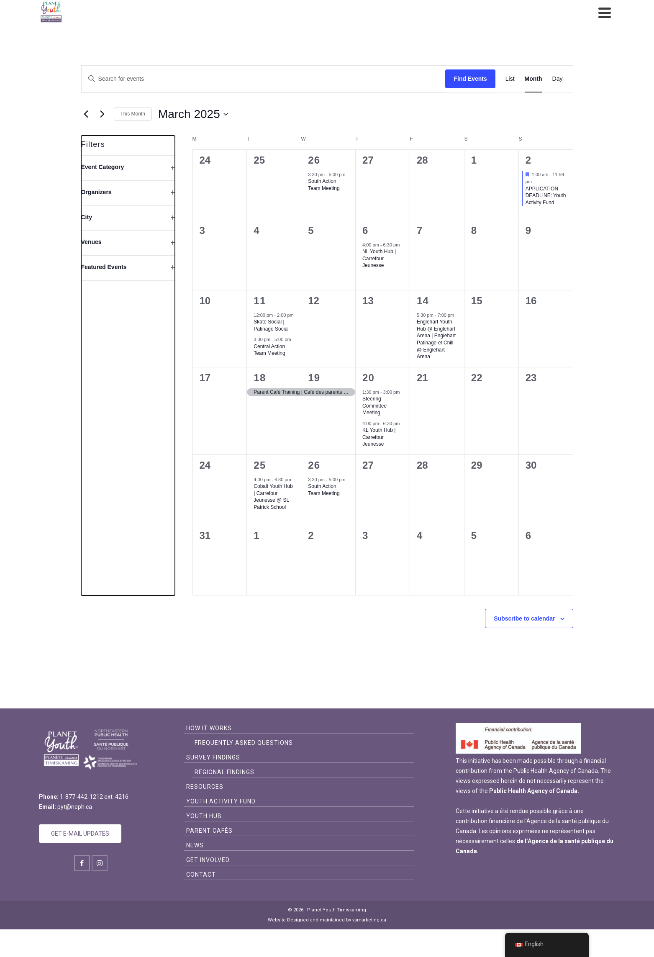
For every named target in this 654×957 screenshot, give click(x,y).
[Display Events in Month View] (533, 79)
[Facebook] (82, 863)
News (195, 845)
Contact (201, 874)
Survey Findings (213, 757)
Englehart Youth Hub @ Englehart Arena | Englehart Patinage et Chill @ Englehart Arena (436, 339)
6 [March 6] (365, 230)
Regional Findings (224, 772)
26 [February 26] (314, 160)
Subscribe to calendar (524, 618)
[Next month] (102, 114)
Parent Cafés (209, 830)
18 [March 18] (260, 377)
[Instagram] (100, 863)
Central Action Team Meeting (269, 350)
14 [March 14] (423, 300)
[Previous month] (86, 114)
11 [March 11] (260, 300)
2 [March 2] (529, 160)
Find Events (470, 78)
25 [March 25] (260, 465)
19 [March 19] (314, 377)
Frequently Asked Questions (244, 742)
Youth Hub (204, 816)
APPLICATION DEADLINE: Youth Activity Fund (546, 195)
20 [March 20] (368, 377)
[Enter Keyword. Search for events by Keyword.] (264, 79)
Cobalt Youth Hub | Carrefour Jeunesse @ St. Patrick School (273, 496)
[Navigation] (604, 12)
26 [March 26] (314, 465)
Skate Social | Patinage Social (271, 325)
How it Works (209, 728)
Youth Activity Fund (221, 801)
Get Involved (208, 860)
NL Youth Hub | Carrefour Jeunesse (379, 258)
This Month (133, 114)
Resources (204, 786)
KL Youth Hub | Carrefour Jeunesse (378, 437)
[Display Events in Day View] (557, 79)
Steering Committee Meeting (374, 406)
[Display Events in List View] (510, 79)
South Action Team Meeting (323, 184)
